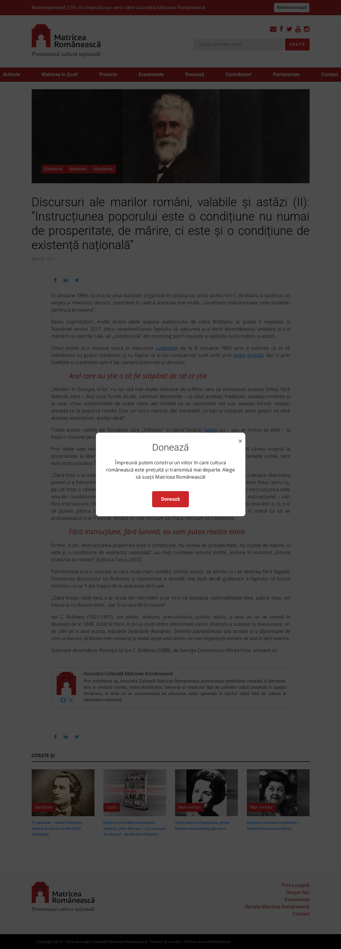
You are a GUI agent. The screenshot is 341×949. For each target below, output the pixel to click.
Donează (170, 499)
